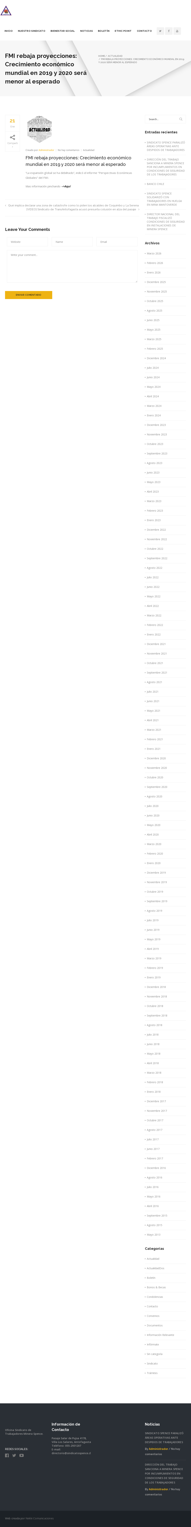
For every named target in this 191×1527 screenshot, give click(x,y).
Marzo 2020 (154, 844)
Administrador (46, 150)
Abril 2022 (153, 606)
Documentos (155, 1325)
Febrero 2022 (155, 625)
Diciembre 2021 (156, 644)
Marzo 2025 (154, 339)
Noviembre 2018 (157, 996)
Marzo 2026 (154, 253)
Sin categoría (154, 1354)
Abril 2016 (153, 1206)
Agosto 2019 (154, 910)
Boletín (109, 31)
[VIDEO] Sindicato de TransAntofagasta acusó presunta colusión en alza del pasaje (82, 209)
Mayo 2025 (153, 329)
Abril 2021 (153, 720)
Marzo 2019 (154, 958)
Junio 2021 (153, 701)
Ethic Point (128, 31)
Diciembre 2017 (156, 1101)
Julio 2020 (153, 806)
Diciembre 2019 (156, 872)
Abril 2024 (153, 396)
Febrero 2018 (155, 1082)
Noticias (91, 31)
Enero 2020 (154, 863)
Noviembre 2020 (157, 768)
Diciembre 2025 (156, 282)
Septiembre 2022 (157, 558)
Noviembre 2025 (157, 291)
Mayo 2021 (153, 710)
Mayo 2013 (153, 1234)
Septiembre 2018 (157, 1015)
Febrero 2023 (155, 510)
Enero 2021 (154, 749)
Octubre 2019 (155, 891)
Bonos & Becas (156, 1287)
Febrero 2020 (155, 853)
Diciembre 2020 (156, 758)
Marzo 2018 (154, 1072)
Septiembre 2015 (157, 1215)
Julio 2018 (153, 1034)
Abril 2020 (153, 834)
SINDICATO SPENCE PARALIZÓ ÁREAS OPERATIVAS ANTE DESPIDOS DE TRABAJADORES (166, 146)
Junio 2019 (153, 930)
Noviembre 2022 (157, 539)
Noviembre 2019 (157, 882)
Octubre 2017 (155, 1120)
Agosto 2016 (154, 1177)
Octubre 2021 (155, 663)
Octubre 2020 (155, 777)
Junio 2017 (153, 1149)
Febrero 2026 (155, 263)
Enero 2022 (154, 634)
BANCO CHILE (155, 184)
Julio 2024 (153, 367)
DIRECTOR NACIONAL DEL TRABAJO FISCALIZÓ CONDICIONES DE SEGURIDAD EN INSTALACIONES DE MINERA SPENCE (166, 221)
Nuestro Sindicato (36, 31)
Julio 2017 (153, 1139)
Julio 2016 (153, 1187)
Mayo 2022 (153, 596)
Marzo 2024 (154, 406)
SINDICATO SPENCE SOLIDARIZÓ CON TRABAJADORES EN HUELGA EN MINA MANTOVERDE (164, 199)
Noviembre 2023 (157, 434)
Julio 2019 (153, 920)
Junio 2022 (153, 587)
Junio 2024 (153, 377)
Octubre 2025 (155, 301)
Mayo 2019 (153, 939)
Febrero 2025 (155, 348)
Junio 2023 (153, 472)
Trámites (152, 1373)
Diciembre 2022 (156, 529)
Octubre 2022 (155, 548)
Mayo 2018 (153, 1053)
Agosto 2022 (154, 568)
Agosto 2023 (154, 463)
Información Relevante (160, 1335)
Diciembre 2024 (156, 358)
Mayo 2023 (153, 482)
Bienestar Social (68, 31)
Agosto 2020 (154, 796)
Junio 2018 (153, 1044)
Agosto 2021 (154, 682)
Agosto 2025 (154, 310)
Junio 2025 (153, 320)
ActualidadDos (155, 1268)
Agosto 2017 (154, 1130)
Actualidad (88, 150)
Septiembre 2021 (157, 672)
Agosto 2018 (154, 1025)
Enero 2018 (154, 1091)
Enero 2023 (154, 520)
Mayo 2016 (153, 1196)
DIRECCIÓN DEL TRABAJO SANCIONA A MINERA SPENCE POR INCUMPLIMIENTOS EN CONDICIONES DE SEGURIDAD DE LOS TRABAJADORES (166, 167)
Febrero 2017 (155, 1158)
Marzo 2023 (154, 501)
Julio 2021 (153, 691)
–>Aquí (66, 186)
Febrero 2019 (155, 968)
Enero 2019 (154, 977)
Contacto (149, 31)
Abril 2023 (153, 491)
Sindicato (152, 1363)
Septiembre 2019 (157, 901)
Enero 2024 (154, 415)
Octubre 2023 (155, 444)
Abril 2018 (153, 1063)
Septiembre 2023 (157, 453)
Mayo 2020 (153, 825)
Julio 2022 (153, 577)
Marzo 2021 (154, 729)
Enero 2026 (154, 272)
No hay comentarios (69, 150)
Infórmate (153, 1344)
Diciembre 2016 (156, 1168)
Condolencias (155, 1297)
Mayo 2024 (153, 387)
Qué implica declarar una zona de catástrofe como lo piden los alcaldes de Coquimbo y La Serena (72, 205)
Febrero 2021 (155, 739)
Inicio (14, 31)
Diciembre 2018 (156, 987)
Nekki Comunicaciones (40, 1518)
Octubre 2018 (155, 1006)
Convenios (153, 1316)
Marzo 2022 (154, 615)
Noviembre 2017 (157, 1111)
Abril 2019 (153, 949)
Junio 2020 (153, 815)
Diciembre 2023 (156, 425)
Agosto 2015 (154, 1225)
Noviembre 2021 (157, 653)
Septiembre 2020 (157, 787)
